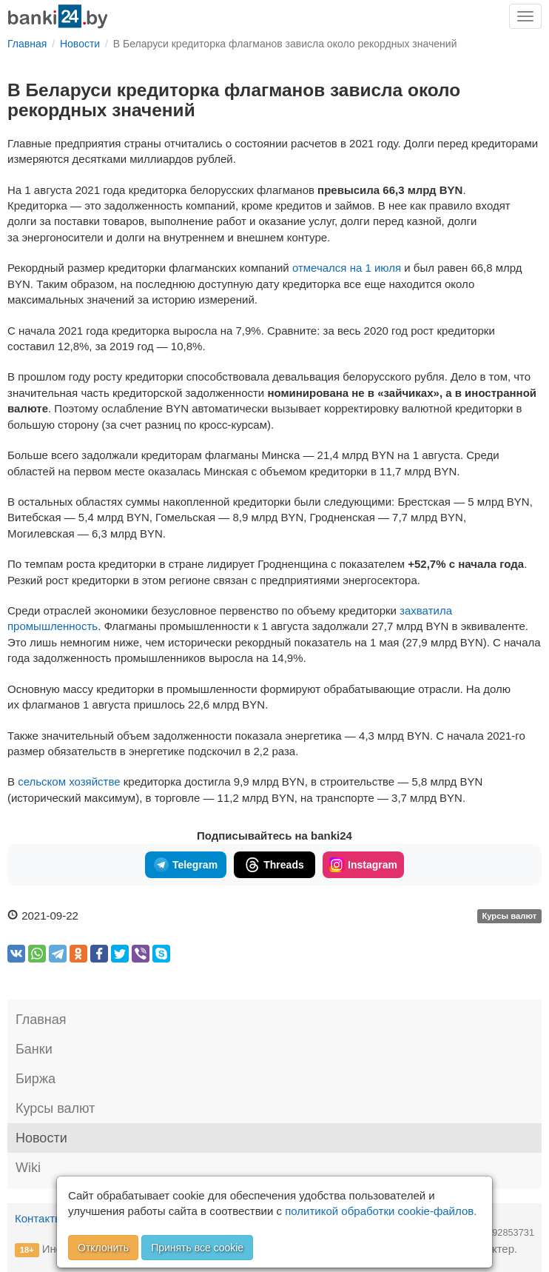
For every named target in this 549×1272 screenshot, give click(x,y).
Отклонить (103, 1247)
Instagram (363, 864)
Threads (274, 864)
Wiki (28, 1167)
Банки (34, 1049)
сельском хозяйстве (69, 781)
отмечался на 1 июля (346, 267)
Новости (41, 1138)
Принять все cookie (197, 1247)
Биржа (35, 1078)
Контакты (39, 1218)
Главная (41, 1019)
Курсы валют (509, 916)
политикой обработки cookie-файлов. (380, 1211)
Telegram (186, 864)
